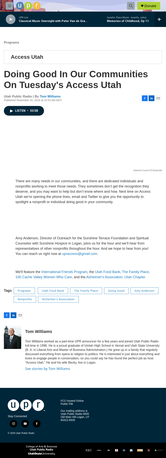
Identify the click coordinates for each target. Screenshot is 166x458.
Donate (150, 6)
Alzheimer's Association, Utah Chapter (115, 277)
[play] (11, 19)
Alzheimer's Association (58, 299)
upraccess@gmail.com (79, 254)
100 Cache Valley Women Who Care (43, 277)
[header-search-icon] (131, 6)
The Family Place (135, 272)
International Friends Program (64, 272)
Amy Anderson (144, 290)
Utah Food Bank (107, 272)
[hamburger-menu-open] (9, 6)
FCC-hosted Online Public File (72, 402)
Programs (11, 42)
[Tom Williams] (12, 337)
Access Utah (27, 57)
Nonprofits (25, 299)
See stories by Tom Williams (47, 368)
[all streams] (160, 19)
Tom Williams (50, 96)
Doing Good (116, 290)
